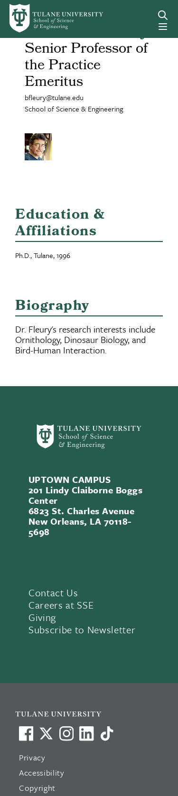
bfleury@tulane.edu (54, 97)
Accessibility (42, 772)
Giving (42, 617)
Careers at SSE (61, 605)
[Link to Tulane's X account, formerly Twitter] (46, 733)
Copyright (37, 788)
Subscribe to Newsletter (81, 629)
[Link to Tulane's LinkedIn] (86, 733)
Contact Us (53, 592)
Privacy (32, 757)
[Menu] (163, 26)
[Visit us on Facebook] (26, 733)
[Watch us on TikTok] (107, 733)
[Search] (163, 15)
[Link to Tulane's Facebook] (66, 733)
